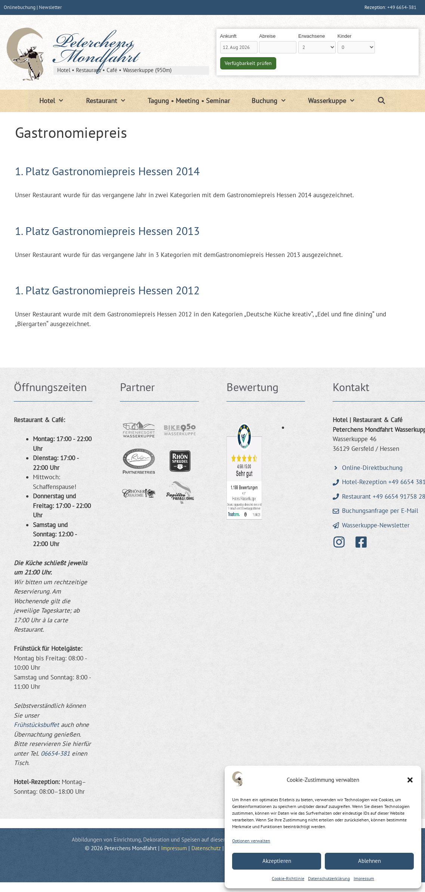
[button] (410, 780)
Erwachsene (311, 36)
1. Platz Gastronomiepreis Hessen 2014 (107, 171)
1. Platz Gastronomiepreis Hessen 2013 (107, 230)
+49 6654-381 (401, 7)
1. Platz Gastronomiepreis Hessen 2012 (107, 290)
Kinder (345, 36)
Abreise (267, 36)
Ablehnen (369, 860)
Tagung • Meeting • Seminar (189, 100)
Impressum (364, 878)
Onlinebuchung (20, 7)
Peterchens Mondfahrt (95, 51)
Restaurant (111, 101)
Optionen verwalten (251, 840)
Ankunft (228, 36)
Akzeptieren (276, 860)
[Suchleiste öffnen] (381, 101)
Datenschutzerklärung (329, 878)
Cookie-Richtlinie (288, 878)
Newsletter (50, 7)
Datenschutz (206, 848)
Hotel (57, 101)
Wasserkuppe (337, 101)
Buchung (274, 101)
